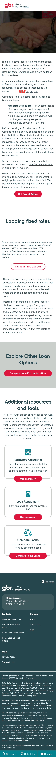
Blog (32, 629)
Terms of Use (8, 662)
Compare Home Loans (28, 555)
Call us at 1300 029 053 (28, 266)
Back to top (49, 582)
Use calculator (28, 478)
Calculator (29, 754)
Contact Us (35, 624)
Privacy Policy (8, 656)
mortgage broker (15, 318)
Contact (48, 754)
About (33, 619)
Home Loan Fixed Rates (13, 632)
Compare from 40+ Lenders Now (28, 373)
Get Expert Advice (28, 194)
